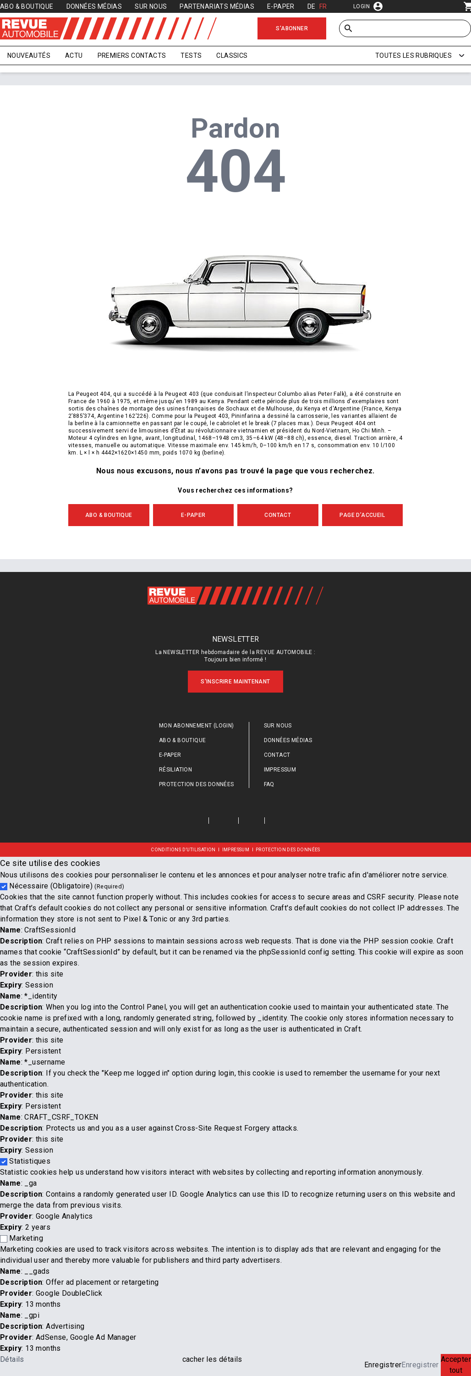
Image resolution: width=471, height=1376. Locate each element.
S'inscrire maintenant (235, 681)
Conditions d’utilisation (183, 849)
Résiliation (175, 769)
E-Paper (281, 6)
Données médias (94, 6)
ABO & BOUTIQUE (108, 515)
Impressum (280, 769)
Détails (12, 1359)
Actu (74, 55)
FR (323, 6)
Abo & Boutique (27, 6)
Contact (277, 755)
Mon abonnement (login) (196, 725)
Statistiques (29, 1161)
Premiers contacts (132, 55)
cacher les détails (212, 1359)
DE (311, 6)
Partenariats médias (217, 6)
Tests (191, 55)
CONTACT (277, 515)
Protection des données (196, 784)
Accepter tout (456, 1365)
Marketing (26, 1238)
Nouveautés (28, 55)
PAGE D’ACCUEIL (362, 515)
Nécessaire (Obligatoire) (66, 886)
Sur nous (151, 6)
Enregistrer (382, 1364)
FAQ (269, 784)
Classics (231, 55)
